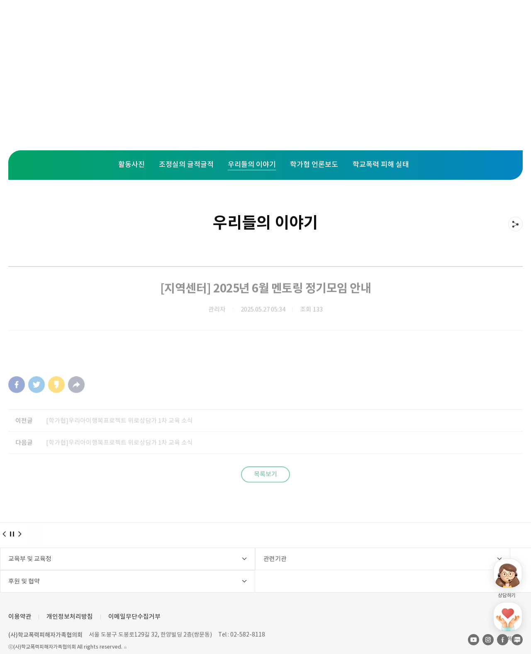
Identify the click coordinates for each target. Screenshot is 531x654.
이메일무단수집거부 (137, 601)
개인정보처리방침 (71, 601)
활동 (276, 20)
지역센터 (226, 20)
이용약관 (20, 601)
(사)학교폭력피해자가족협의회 (45, 619)
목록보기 (265, 486)
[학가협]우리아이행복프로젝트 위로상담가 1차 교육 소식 (123, 430)
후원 (319, 20)
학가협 (366, 20)
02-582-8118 (248, 619)
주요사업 (169, 20)
